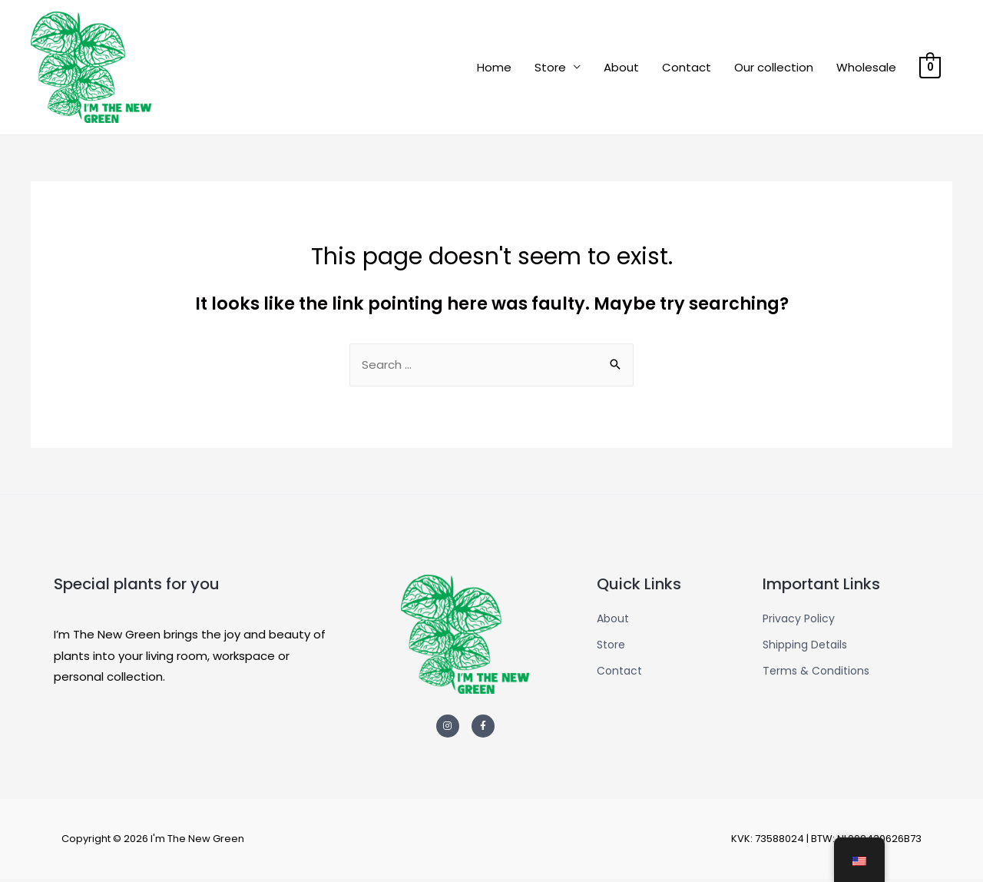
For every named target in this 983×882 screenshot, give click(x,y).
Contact (687, 68)
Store (551, 68)
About (622, 68)
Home (495, 68)
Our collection (774, 68)
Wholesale (867, 68)
